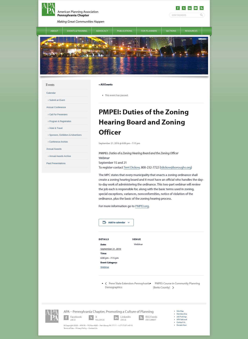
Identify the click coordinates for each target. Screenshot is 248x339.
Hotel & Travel (55, 128)
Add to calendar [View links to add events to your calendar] (116, 222)
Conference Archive (58, 142)
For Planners (149, 30)
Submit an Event (57, 100)
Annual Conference (56, 107)
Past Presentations (55, 163)
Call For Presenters (58, 114)
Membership (182, 314)
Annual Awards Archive (60, 156)
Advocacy (102, 30)
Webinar (104, 267)
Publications (124, 30)
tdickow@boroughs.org (175, 167)
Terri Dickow (132, 167)
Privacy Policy (81, 328)
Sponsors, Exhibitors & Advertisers (65, 135)
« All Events (106, 84)
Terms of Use (69, 328)
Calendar (51, 93)
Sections (171, 30)
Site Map (180, 311)
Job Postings (182, 316)
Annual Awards (54, 149)
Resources (191, 30)
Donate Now (182, 325)
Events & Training (77, 30)
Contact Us (93, 328)
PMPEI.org (142, 206)
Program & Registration (60, 121)
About (54, 30)
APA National (182, 319)
